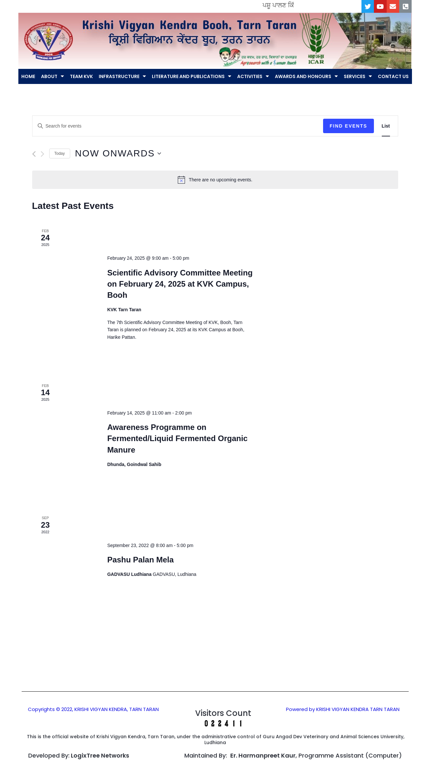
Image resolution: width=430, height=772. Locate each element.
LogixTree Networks (100, 756)
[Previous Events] (34, 154)
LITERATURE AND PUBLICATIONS (191, 77)
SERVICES (358, 77)
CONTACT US (393, 76)
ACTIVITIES (253, 77)
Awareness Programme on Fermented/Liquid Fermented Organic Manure (177, 439)
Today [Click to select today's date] (59, 154)
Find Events (348, 126)
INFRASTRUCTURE (122, 77)
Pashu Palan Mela (140, 560)
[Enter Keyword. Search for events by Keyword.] (177, 126)
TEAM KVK (81, 76)
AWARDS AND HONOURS (306, 77)
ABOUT (52, 77)
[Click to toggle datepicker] (118, 154)
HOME (28, 76)
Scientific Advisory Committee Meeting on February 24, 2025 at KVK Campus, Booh (180, 284)
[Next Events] (42, 154)
